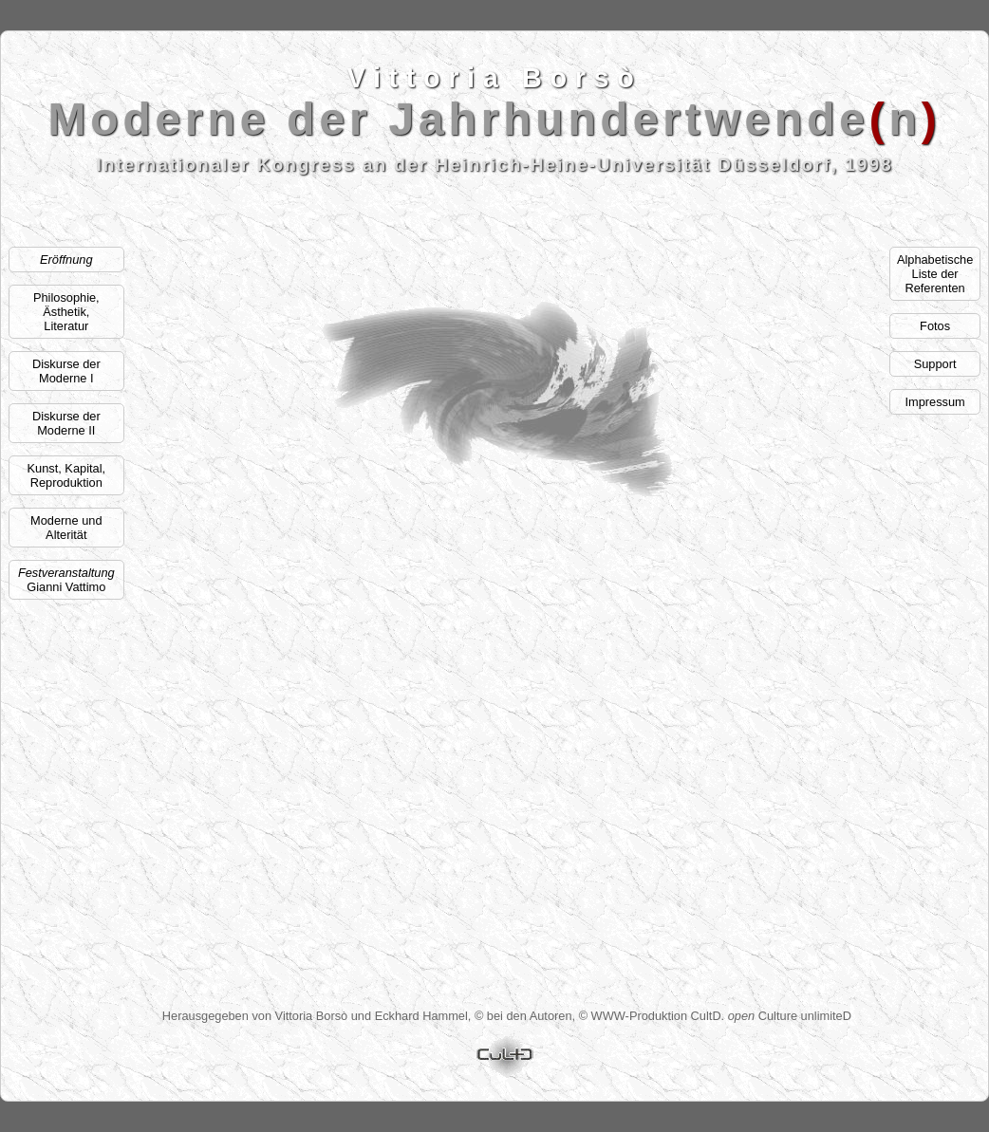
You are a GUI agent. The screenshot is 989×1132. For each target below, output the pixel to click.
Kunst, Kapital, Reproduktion (67, 475)
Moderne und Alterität (66, 527)
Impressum (934, 402)
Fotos (935, 326)
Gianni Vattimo (66, 580)
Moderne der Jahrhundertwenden (495, 119)
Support (935, 364)
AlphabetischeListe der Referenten (935, 273)
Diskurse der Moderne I (66, 371)
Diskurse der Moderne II (66, 423)
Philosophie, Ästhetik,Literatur (66, 311)
